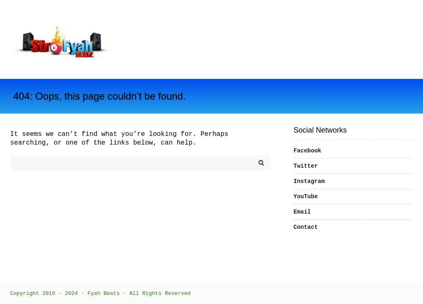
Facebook (307, 150)
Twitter (306, 166)
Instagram (309, 181)
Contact (306, 227)
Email (302, 212)
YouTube (306, 196)
